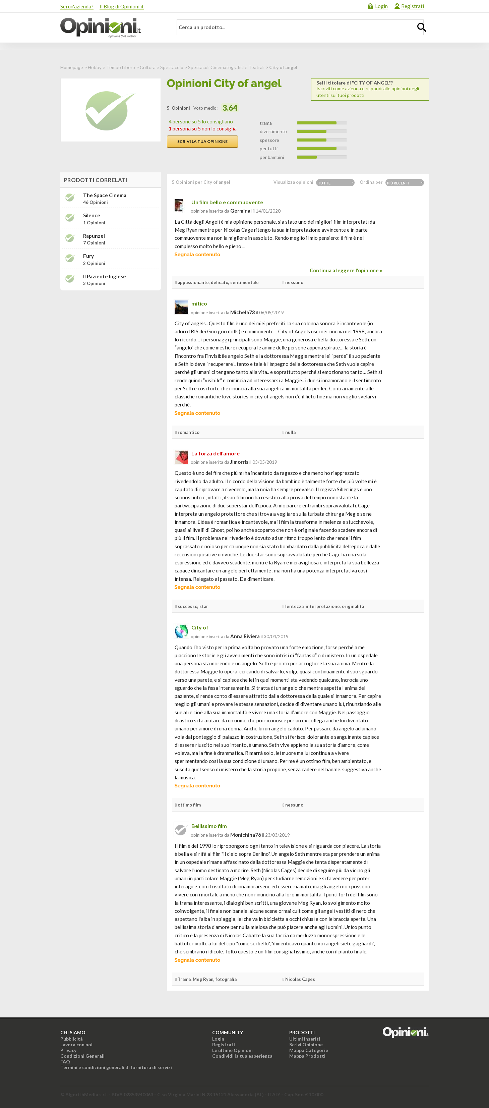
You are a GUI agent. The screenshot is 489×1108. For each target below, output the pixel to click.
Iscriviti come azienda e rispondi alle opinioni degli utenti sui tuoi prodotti (370, 89)
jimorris (239, 462)
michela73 (242, 312)
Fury (88, 256)
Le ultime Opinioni (232, 1050)
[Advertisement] (110, 338)
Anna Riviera (245, 636)
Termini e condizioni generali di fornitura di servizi (116, 1067)
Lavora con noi (76, 1044)
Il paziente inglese (104, 276)
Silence (91, 215)
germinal (241, 211)
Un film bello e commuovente (227, 202)
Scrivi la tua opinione (202, 141)
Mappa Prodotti (307, 1056)
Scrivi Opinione (306, 1044)
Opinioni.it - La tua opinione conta (112, 28)
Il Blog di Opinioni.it (122, 6)
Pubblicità (71, 1039)
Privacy (68, 1050)
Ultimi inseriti (304, 1039)
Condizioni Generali (82, 1056)
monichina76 (245, 835)
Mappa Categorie (308, 1050)
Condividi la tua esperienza (242, 1056)
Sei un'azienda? (77, 6)
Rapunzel (94, 236)
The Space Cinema (104, 195)
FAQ (65, 1061)
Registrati (412, 6)
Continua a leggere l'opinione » (346, 270)
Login (381, 6)
